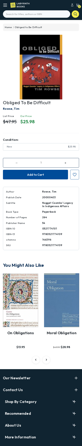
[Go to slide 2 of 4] (46, 360)
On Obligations (20, 333)
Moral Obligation (61, 333)
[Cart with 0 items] (76, 5)
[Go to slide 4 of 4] (36, 360)
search (75, 14)
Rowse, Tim (11, 108)
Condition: (11, 140)
